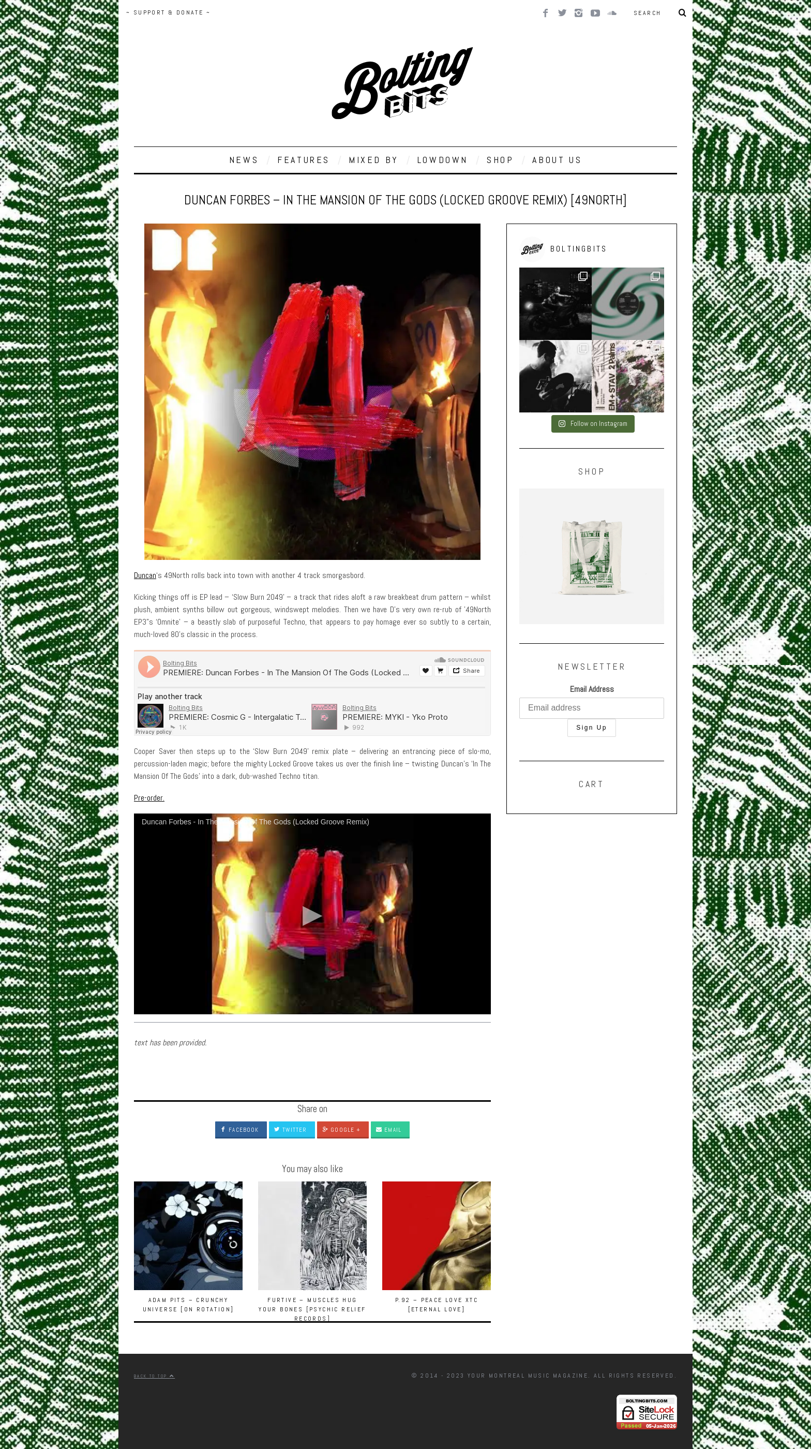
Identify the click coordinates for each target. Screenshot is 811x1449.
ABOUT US (557, 160)
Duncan (145, 575)
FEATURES (303, 160)
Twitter (290, 1129)
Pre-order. (149, 797)
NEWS (244, 160)
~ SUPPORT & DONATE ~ (168, 12)
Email (388, 1129)
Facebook (239, 1129)
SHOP (500, 160)
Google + (341, 1129)
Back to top (154, 1376)
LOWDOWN (442, 160)
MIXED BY (374, 160)
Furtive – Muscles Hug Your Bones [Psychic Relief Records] (312, 1309)
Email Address (592, 689)
